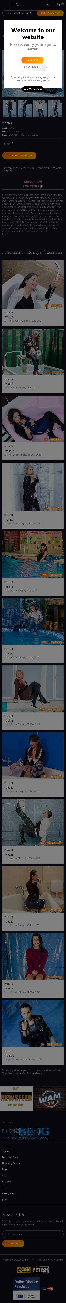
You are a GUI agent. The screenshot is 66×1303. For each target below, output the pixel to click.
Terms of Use (23, 81)
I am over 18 (32, 60)
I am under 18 (33, 67)
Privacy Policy (42, 81)
